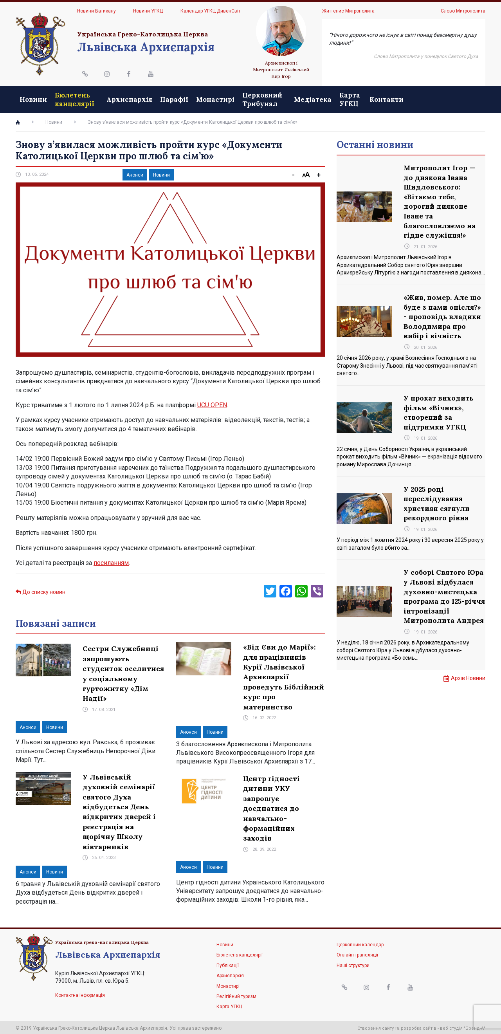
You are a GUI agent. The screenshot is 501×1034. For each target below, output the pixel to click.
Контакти (464, 98)
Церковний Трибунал (292, 98)
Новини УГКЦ (148, 11)
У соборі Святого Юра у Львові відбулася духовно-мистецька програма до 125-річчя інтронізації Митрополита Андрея (444, 607)
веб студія (451, 1026)
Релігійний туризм (236, 994)
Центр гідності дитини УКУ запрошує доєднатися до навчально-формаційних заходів (271, 806)
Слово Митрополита (463, 11)
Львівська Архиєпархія (145, 47)
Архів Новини (468, 695)
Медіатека (373, 98)
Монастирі (245, 98)
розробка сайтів (418, 1026)
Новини (33, 98)
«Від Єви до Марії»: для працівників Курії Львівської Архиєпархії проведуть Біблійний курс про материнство (283, 675)
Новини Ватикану (96, 11)
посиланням (111, 561)
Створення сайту (375, 1026)
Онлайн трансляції (357, 953)
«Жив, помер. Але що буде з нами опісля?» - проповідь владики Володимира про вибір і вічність (443, 318)
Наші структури (353, 963)
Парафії (204, 98)
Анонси (134, 173)
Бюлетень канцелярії (74, 98)
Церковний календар (360, 943)
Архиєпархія (159, 98)
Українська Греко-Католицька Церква (142, 34)
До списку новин (40, 590)
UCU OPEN (212, 403)
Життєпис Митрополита (348, 11)
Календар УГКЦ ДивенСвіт (210, 11)
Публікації (227, 963)
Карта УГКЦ (410, 98)
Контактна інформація (80, 993)
